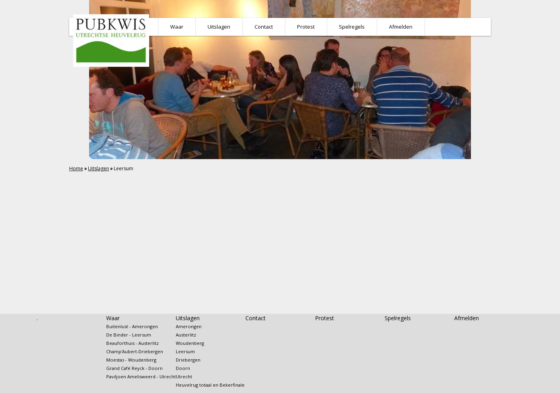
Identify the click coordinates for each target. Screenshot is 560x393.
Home (76, 168)
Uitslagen (98, 168)
